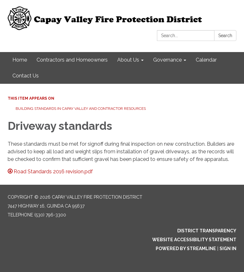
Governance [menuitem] (167, 60)
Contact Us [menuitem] (25, 76)
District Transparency (206, 230)
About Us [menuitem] (128, 60)
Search (225, 35)
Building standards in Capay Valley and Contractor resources (81, 108)
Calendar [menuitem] (206, 60)
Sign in (228, 248)
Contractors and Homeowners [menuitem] (72, 60)
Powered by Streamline (186, 248)
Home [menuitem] (19, 60)
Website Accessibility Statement (194, 239)
